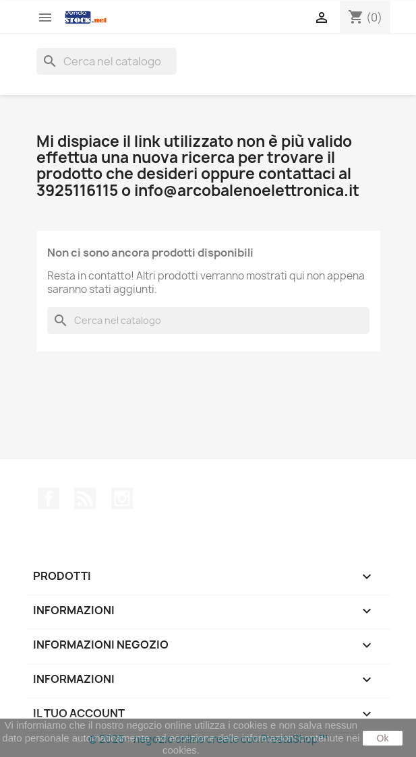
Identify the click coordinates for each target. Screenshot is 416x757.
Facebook (48, 498)
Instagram (122, 498)
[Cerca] (106, 61)
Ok (383, 738)
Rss (85, 498)
